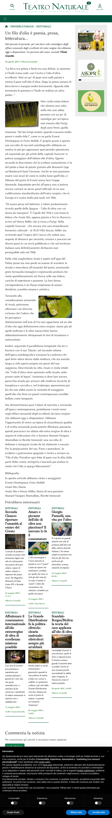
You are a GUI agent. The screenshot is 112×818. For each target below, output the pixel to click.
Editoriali (43, 26)
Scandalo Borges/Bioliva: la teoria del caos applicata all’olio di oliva (62, 624)
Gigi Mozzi (40, 603)
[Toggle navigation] (5, 18)
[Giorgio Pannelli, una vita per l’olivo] (62, 529)
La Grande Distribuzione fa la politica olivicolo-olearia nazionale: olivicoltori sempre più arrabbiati (37, 631)
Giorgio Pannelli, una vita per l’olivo (61, 515)
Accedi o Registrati (15, 746)
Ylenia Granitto (29, 61)
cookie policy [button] (44, 762)
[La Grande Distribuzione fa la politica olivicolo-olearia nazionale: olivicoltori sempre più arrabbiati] (38, 657)
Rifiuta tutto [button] (76, 812)
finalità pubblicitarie (86, 770)
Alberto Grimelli (12, 600)
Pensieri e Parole (22, 26)
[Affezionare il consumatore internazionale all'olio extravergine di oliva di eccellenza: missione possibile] (15, 657)
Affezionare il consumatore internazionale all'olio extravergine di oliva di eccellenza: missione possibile (15, 631)
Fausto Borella (18, 711)
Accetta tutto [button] (98, 812)
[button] (108, 751)
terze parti (47, 765)
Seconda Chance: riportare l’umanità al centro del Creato (13, 521)
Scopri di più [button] (13, 812)
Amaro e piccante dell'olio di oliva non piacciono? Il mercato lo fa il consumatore (37, 525)
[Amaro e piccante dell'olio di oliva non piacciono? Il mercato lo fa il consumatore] (38, 549)
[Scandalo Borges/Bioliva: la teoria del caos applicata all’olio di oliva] (62, 641)
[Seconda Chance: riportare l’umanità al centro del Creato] (15, 542)
